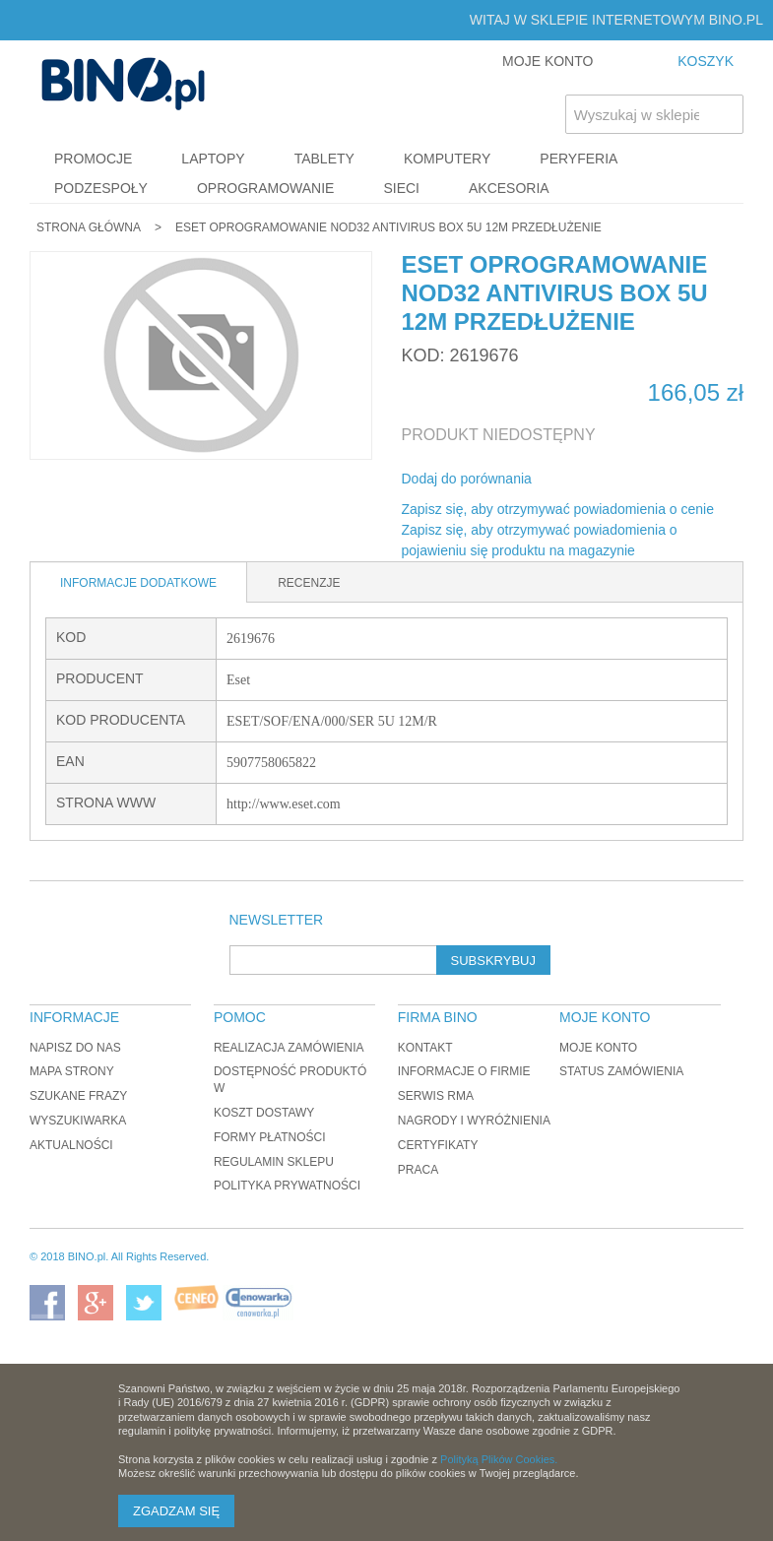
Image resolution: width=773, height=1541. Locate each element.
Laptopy (212, 158)
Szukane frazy (78, 1096)
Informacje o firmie (464, 1071)
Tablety (324, 158)
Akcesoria (509, 188)
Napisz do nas (75, 1048)
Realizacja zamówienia (289, 1048)
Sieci (401, 188)
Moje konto (598, 1048)
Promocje (93, 158)
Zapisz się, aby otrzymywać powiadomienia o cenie (558, 509)
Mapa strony (72, 1071)
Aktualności (71, 1145)
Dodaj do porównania (467, 478)
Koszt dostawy (264, 1113)
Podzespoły (101, 188)
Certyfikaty (438, 1145)
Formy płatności (270, 1137)
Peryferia (578, 158)
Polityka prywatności (287, 1185)
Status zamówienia (621, 1071)
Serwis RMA (436, 1096)
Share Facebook (573, 479)
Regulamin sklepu (274, 1162)
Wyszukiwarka (78, 1120)
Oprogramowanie (266, 188)
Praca (418, 1170)
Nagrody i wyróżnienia (474, 1120)
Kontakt (425, 1048)
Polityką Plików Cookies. (498, 1459)
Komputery (447, 158)
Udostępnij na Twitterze (612, 479)
